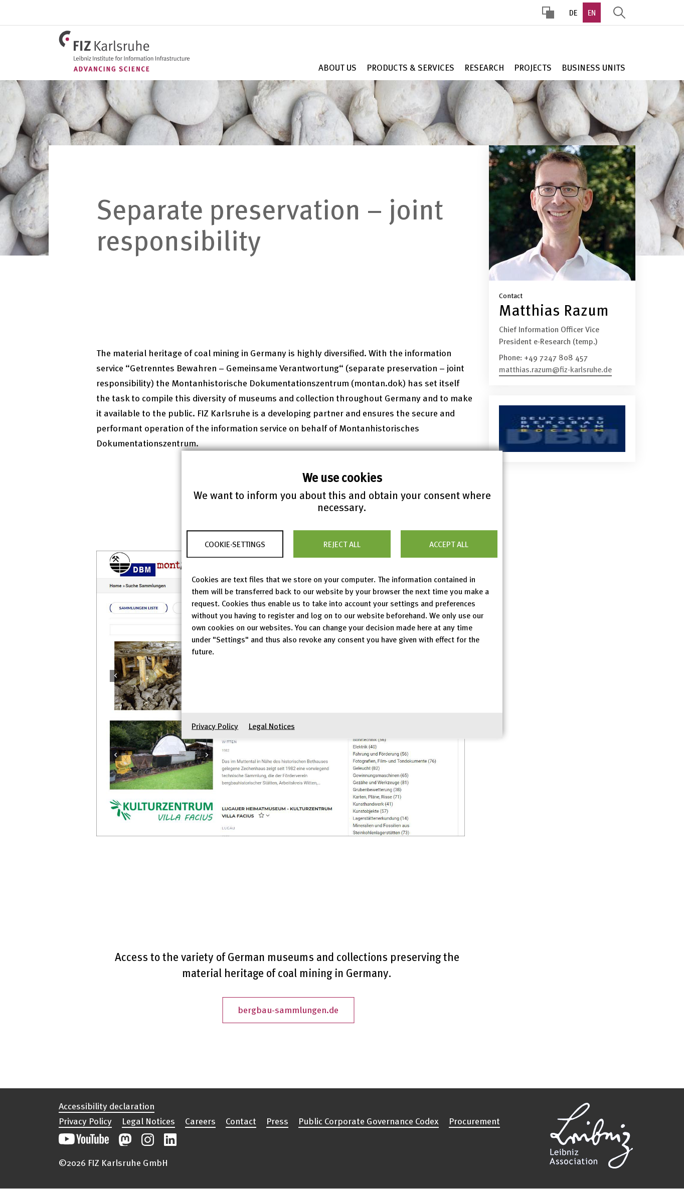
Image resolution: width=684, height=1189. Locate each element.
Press (277, 1120)
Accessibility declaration (106, 1105)
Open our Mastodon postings (125, 1139)
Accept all (448, 544)
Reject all (342, 544)
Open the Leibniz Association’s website (591, 1133)
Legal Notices (272, 726)
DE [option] (573, 12)
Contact (241, 1120)
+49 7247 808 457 (556, 357)
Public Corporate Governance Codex (368, 1120)
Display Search (619, 13)
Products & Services (410, 67)
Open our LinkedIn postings (170, 1139)
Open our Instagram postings (147, 1139)
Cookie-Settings (235, 544)
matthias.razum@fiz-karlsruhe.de (555, 369)
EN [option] (592, 12)
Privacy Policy (215, 726)
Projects (533, 67)
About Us (337, 67)
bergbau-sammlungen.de (288, 1009)
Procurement (474, 1120)
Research (484, 67)
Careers (200, 1120)
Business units (593, 67)
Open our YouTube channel (84, 1139)
